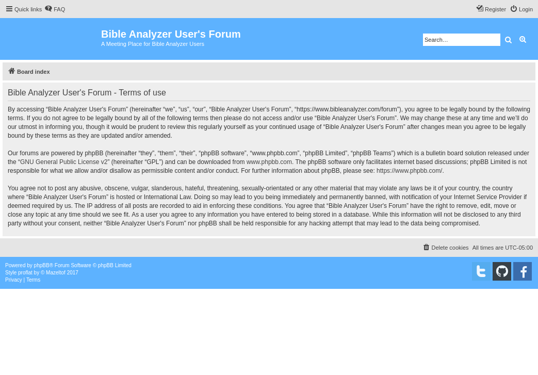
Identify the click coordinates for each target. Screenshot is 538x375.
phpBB (42, 265)
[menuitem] (54, 9)
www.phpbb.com (269, 162)
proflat (25, 272)
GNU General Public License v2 (63, 162)
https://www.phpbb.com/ (409, 170)
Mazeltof (56, 272)
